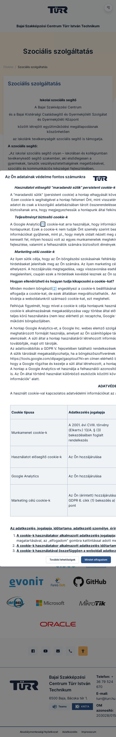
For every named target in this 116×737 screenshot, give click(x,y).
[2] (54, 288)
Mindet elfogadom (96, 559)
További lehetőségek (62, 559)
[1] (43, 224)
